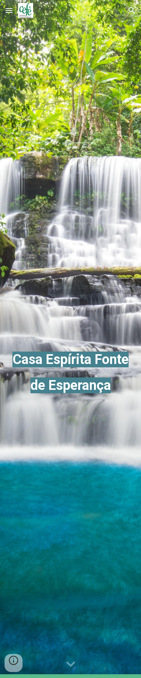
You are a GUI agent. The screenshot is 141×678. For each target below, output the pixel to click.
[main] (70, 339)
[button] (9, 10)
